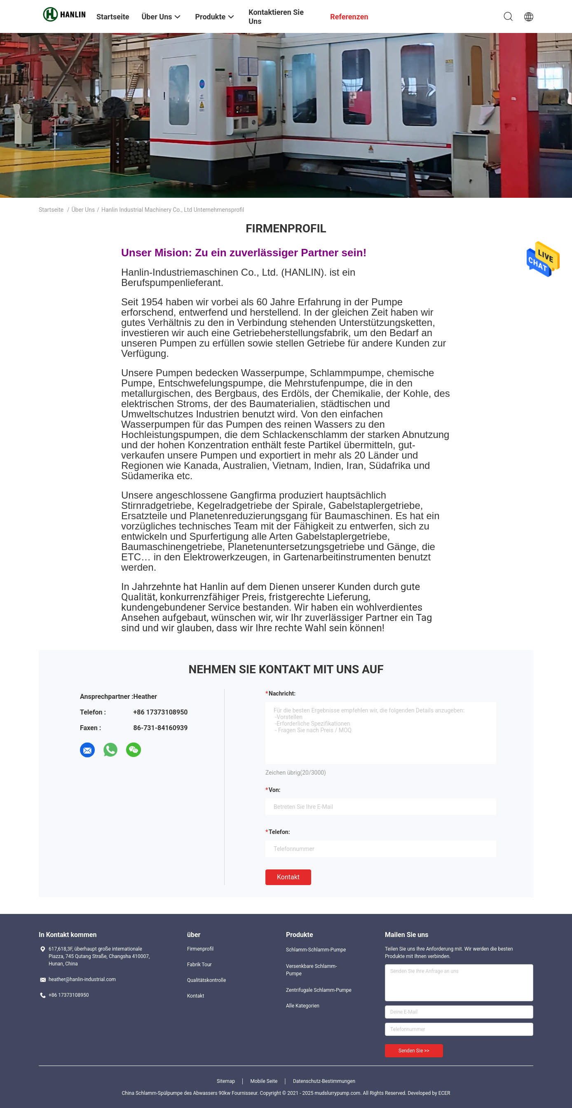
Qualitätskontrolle (206, 980)
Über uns (83, 209)
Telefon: (279, 832)
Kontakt (288, 877)
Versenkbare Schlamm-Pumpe (311, 970)
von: (275, 790)
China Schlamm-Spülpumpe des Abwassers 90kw (176, 1093)
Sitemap (226, 1081)
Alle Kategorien (302, 1006)
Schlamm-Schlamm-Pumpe (316, 950)
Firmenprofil (200, 949)
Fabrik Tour (199, 964)
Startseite (51, 209)
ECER (444, 1093)
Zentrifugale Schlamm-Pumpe (319, 990)
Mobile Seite (264, 1081)
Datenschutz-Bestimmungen (324, 1081)
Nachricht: (282, 693)
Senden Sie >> (414, 1051)
